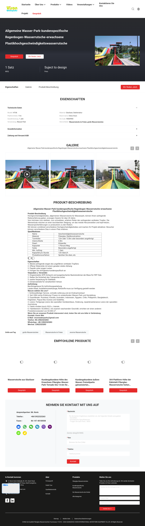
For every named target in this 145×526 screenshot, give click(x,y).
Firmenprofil (49, 481)
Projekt (25, 13)
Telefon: (71, 449)
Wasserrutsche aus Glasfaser (21, 379)
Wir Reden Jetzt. (34, 56)
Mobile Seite (66, 518)
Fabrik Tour (49, 485)
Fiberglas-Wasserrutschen (80, 481)
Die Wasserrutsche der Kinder (81, 492)
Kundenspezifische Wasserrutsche (78, 487)
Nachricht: (71, 411)
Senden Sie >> (107, 509)
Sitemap (56, 518)
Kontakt (73, 461)
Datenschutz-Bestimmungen (82, 518)
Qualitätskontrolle (51, 489)
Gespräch (14, 56)
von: (69, 438)
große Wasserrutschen (30, 332)
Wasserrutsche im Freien (54, 332)
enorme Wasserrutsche (78, 332)
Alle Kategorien (77, 496)
